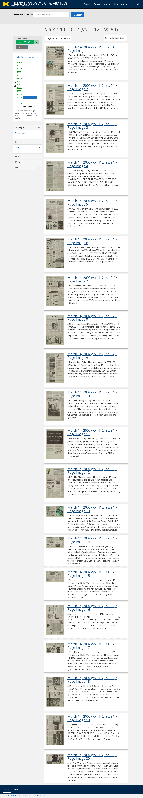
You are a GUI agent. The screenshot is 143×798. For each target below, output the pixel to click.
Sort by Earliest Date (115, 38)
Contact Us (126, 4)
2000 (17, 147)
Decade (19, 142)
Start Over (22, 47)
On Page (19, 127)
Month (18, 162)
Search (87, 4)
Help (115, 4)
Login (137, 4)
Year (17, 156)
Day (17, 168)
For (31, 14)
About (107, 4)
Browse (97, 4)
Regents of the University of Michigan (28, 795)
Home (15, 789)
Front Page (20, 133)
